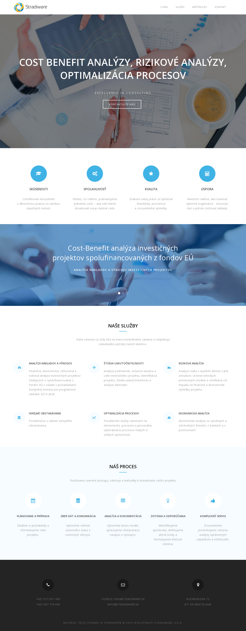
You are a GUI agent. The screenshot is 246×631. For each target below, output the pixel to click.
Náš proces (199, 7)
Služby (180, 7)
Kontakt (220, 7)
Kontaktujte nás (122, 104)
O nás (164, 7)
